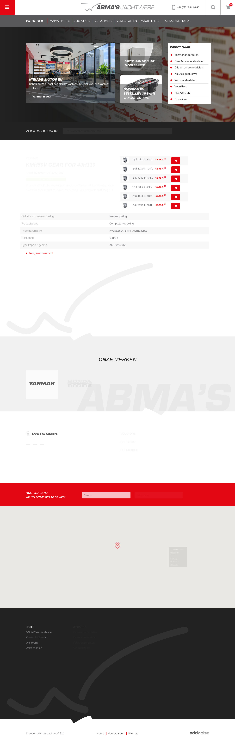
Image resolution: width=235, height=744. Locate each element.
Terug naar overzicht (39, 253)
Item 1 (103, 46)
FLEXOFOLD (180, 92)
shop (35, 21)
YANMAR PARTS (59, 20)
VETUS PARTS (103, 20)
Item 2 (110, 46)
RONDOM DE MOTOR (177, 20)
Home (100, 733)
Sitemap (133, 733)
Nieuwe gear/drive (183, 73)
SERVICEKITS (82, 20)
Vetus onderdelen (183, 80)
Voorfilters (178, 86)
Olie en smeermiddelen (186, 67)
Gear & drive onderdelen (187, 61)
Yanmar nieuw (41, 96)
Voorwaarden (116, 733)
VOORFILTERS (150, 20)
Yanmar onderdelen (184, 54)
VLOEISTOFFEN (127, 20)
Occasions (178, 99)
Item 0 (96, 46)
